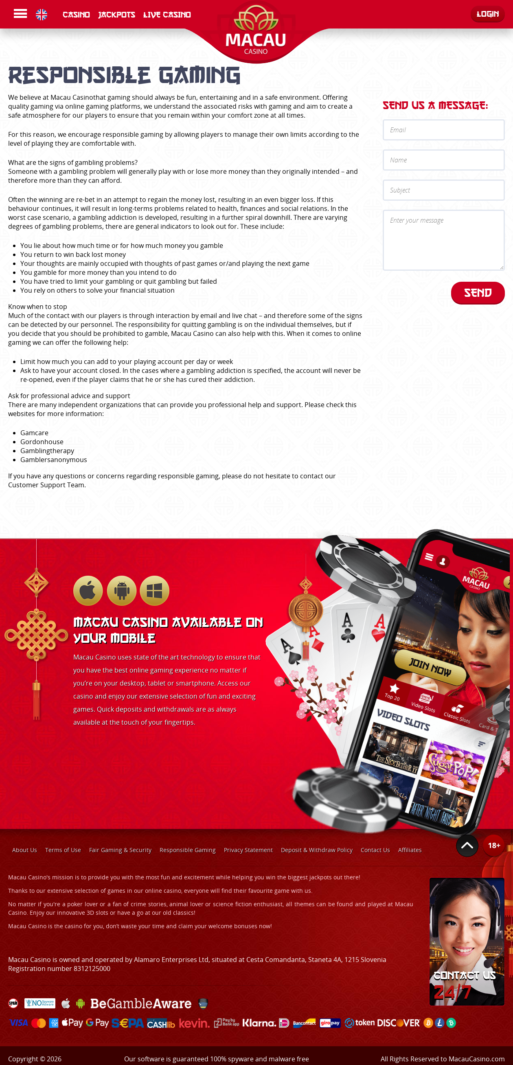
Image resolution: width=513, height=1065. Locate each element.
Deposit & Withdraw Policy (317, 850)
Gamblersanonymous (53, 459)
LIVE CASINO (167, 14)
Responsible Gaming (188, 850)
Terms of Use (63, 850)
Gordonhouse (42, 441)
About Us (24, 850)
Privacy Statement (248, 850)
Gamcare (34, 432)
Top (467, 846)
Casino (76, 14)
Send (478, 292)
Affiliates (410, 850)
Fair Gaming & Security (120, 850)
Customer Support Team (46, 484)
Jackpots (116, 14)
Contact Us (375, 850)
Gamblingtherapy (47, 450)
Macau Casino (71, 97)
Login (488, 13)
